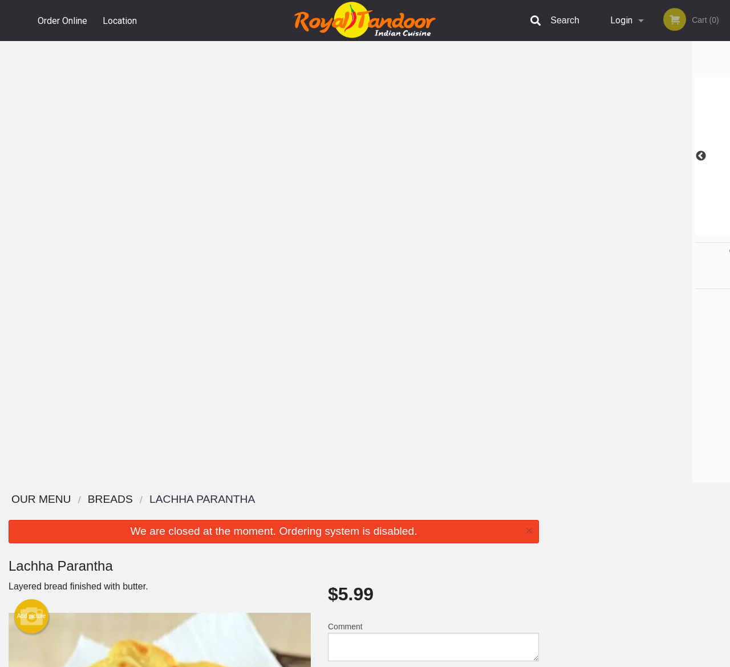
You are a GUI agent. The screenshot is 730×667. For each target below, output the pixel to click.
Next (721, 156)
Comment (433, 200)
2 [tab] (613, 229)
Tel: (547, 542)
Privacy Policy (444, 542)
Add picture (31, 175)
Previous (556, 156)
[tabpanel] (638, 156)
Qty (360, 246)
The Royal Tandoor (138, 500)
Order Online (62, 20)
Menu (335, 514)
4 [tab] (647, 229)
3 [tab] (630, 229)
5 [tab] (664, 229)
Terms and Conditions (456, 528)
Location (120, 20)
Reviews (434, 514)
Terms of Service (384, 659)
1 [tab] (596, 229)
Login (621, 20)
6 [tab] (681, 229)
